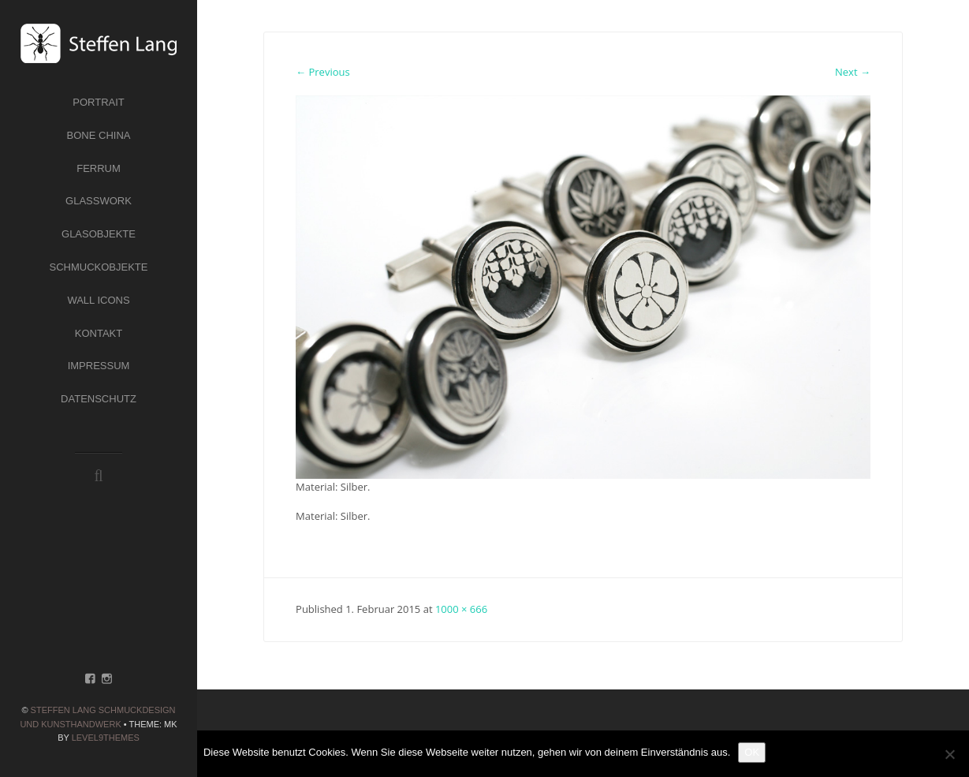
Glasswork (98, 201)
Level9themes (106, 737)
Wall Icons (98, 300)
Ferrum (98, 168)
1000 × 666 (461, 609)
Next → (852, 72)
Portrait (99, 102)
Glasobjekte (98, 234)
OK (751, 752)
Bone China (99, 135)
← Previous (323, 72)
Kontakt (98, 333)
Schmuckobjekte (99, 267)
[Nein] (949, 754)
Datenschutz (98, 399)
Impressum (99, 366)
